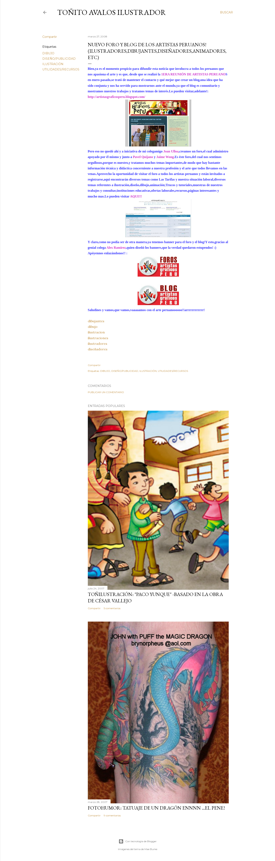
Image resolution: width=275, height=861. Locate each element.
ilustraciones (98, 338)
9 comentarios (112, 815)
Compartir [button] (49, 37)
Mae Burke (150, 849)
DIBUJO (48, 53)
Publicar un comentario (106, 392)
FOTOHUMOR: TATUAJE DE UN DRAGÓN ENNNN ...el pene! (156, 808)
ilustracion (96, 332)
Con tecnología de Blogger (138, 841)
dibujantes (96, 321)
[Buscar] (226, 12)
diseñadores (97, 349)
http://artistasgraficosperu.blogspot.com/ (116, 97)
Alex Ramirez (116, 247)
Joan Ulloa (171, 151)
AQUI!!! (136, 196)
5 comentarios (112, 608)
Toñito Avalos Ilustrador (111, 12)
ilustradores (97, 343)
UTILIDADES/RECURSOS (60, 69)
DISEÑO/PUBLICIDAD (59, 59)
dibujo (93, 327)
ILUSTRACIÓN (52, 64)
